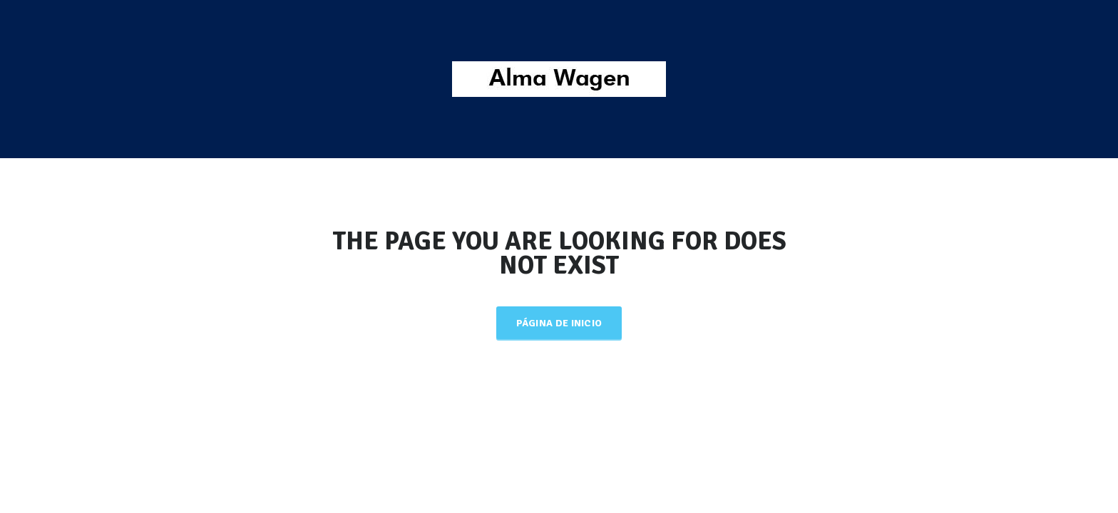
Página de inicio (559, 323)
